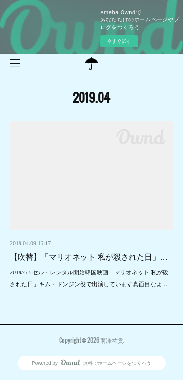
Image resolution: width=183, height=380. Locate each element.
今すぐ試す (119, 41)
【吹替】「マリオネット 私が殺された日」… (89, 257)
